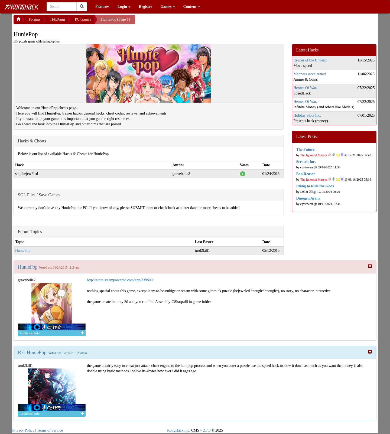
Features (102, 7)
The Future (305, 150)
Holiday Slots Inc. (307, 115)
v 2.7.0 (205, 430)
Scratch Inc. (306, 162)
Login (124, 7)
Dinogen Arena (308, 198)
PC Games (83, 19)
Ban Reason (306, 174)
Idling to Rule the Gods (315, 186)
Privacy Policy (23, 430)
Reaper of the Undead (310, 60)
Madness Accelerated (310, 74)
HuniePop (22, 251)
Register (145, 7)
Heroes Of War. (305, 88)
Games (167, 7)
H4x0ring (57, 19)
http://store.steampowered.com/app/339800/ (120, 280)
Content (191, 7)
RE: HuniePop (32, 352)
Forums (34, 19)
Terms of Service (50, 430)
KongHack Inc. (178, 430)
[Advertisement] (178, 21)
